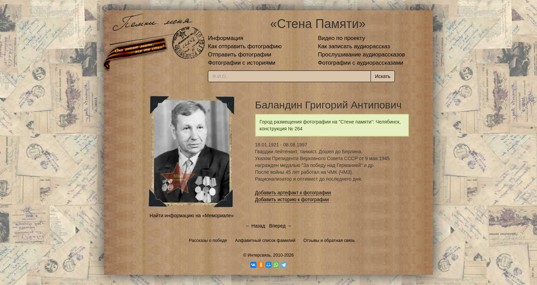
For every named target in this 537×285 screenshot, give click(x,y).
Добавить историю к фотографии (292, 199)
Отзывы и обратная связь (329, 240)
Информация (225, 38)
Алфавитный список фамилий (265, 240)
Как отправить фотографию (245, 46)
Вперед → (280, 226)
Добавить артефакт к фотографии (293, 192)
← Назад (255, 226)
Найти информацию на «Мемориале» (192, 215)
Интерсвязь (259, 255)
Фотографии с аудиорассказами (360, 63)
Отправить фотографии (239, 54)
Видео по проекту (341, 38)
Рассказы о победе (208, 240)
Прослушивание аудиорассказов (361, 54)
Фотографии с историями (241, 63)
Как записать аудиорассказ (354, 46)
